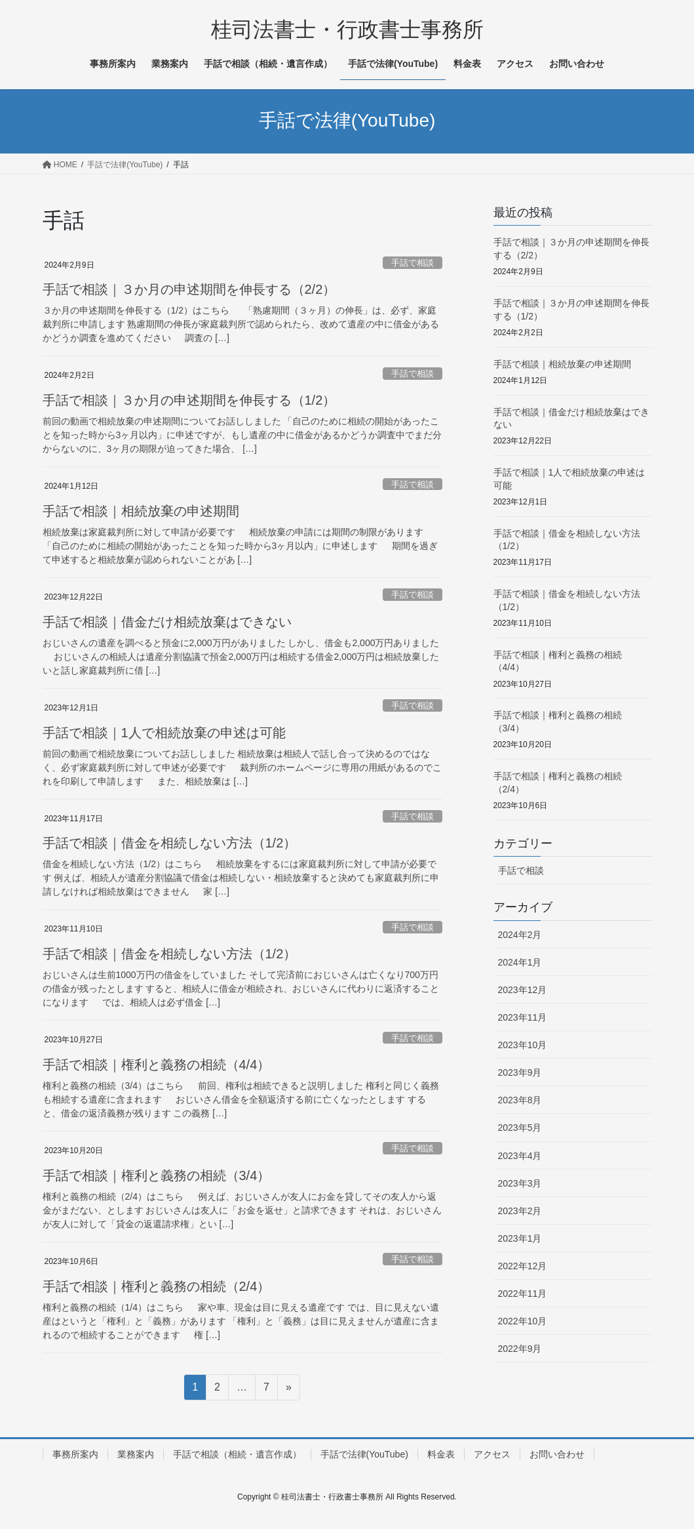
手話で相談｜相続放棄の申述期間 (141, 511)
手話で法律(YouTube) (364, 1454)
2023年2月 (520, 1211)
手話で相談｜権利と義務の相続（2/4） (157, 1286)
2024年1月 (520, 962)
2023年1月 (520, 1238)
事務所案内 (75, 1454)
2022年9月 (520, 1348)
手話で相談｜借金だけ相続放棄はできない (167, 622)
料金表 (441, 1454)
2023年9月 (520, 1072)
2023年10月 (522, 1045)
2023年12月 (522, 990)
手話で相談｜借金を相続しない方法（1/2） (170, 843)
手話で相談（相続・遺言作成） (237, 1454)
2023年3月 (520, 1183)
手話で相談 (412, 263)
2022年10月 (522, 1321)
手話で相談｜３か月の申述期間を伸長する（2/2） (189, 289)
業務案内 (135, 1454)
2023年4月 (520, 1156)
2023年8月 (520, 1100)
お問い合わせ (557, 1454)
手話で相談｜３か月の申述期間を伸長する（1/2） (189, 400)
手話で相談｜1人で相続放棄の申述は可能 (164, 732)
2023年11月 (522, 1017)
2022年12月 (522, 1266)
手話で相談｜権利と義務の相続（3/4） (157, 1175)
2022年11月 (522, 1293)
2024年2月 (520, 934)
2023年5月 (520, 1127)
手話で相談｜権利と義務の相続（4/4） (157, 1064)
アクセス (492, 1454)
